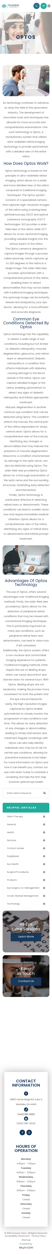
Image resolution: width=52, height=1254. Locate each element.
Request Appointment (43, 6)
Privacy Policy (38, 1235)
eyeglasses (13, 856)
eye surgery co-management (23, 887)
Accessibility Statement (17, 1235)
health (10, 832)
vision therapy (15, 816)
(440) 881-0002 (26, 1114)
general (11, 824)
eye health (13, 864)
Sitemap (26, 1239)
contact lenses (15, 848)
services (11, 840)
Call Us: (36, 6)
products (12, 880)
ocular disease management (23, 895)
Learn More (26, 936)
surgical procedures (18, 872)
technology (13, 903)
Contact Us (26, 981)
